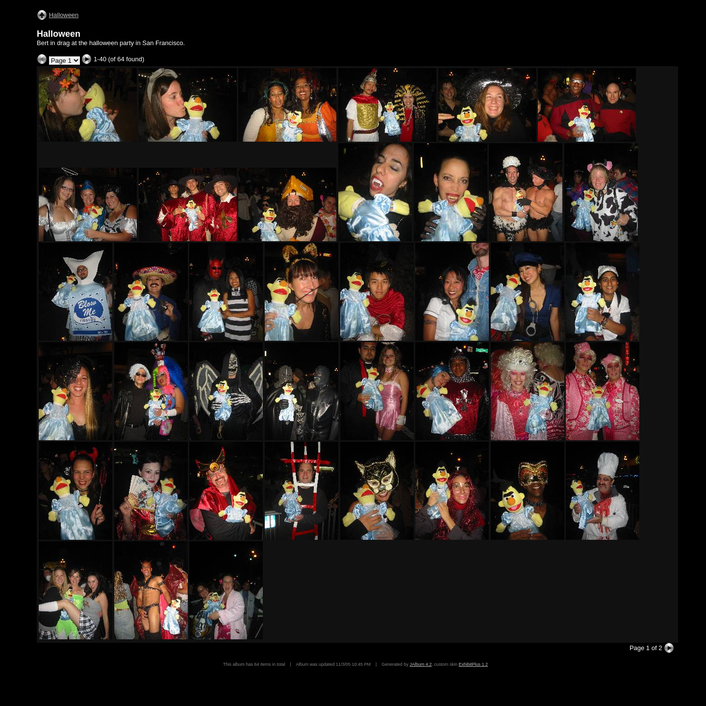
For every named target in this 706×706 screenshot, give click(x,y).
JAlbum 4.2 (420, 664)
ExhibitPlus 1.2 (473, 664)
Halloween (64, 15)
